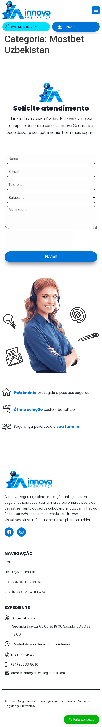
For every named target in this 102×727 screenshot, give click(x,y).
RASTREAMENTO (21, 26)
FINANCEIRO (73, 27)
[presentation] (39, 240)
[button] (96, 10)
